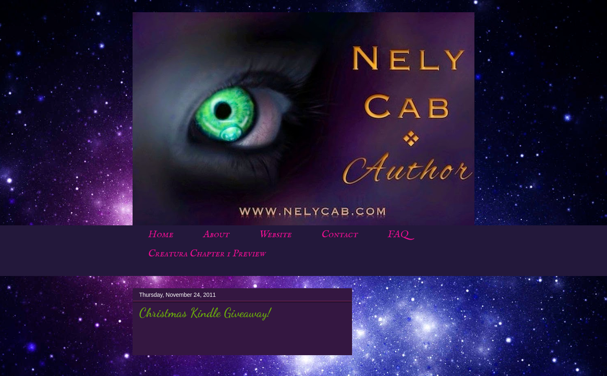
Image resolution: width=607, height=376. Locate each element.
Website (275, 234)
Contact (339, 234)
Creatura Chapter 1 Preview (206, 253)
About (216, 234)
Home (160, 234)
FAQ (397, 234)
